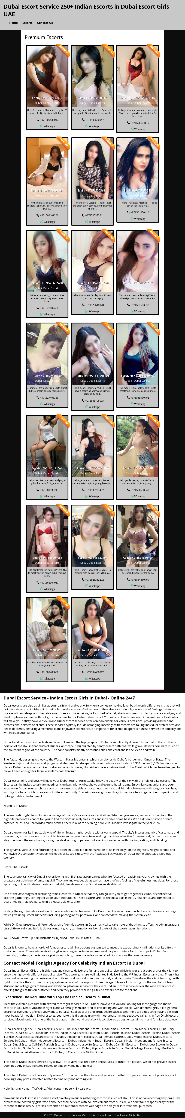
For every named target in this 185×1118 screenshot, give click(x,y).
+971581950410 (140, 212)
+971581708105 (94, 400)
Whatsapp (49, 126)
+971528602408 (49, 307)
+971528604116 (140, 122)
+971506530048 (140, 489)
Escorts (27, 23)
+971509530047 (94, 119)
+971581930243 (49, 489)
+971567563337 (140, 304)
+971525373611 (94, 215)
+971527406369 (49, 397)
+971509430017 (49, 119)
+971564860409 (140, 579)
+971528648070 (94, 304)
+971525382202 (94, 579)
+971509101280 (49, 215)
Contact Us (45, 23)
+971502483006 (49, 672)
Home (13, 23)
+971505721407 (94, 489)
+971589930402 (140, 397)
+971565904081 (49, 582)
